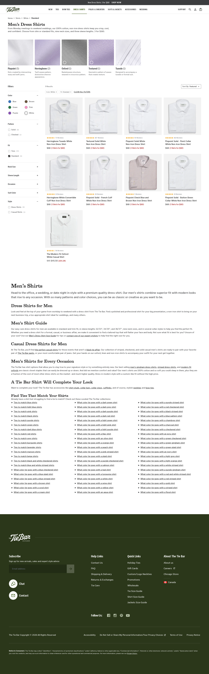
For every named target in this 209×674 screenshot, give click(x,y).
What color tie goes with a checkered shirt (160, 429)
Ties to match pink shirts (25, 411)
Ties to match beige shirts (26, 456)
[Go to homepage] (13, 9)
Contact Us (97, 562)
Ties (57, 9)
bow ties (150, 388)
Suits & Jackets (115, 9)
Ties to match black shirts (26, 416)
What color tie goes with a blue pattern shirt (161, 416)
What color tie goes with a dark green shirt (97, 402)
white (25, 18)
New (50, 9)
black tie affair (93, 349)
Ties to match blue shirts (25, 402)
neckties (137, 388)
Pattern (23, 124)
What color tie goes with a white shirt (95, 478)
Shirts (18, 18)
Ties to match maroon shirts (27, 451)
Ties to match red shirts (25, 434)
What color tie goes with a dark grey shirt (96, 407)
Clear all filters (82, 92)
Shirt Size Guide (135, 596)
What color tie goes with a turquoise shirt (96, 474)
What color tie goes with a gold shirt (157, 483)
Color (23, 95)
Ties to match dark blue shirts (28, 429)
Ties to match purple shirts (26, 420)
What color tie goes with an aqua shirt (95, 492)
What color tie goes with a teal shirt (94, 470)
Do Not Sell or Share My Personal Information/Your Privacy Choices (133, 635)
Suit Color (23, 192)
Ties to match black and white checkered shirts (36, 461)
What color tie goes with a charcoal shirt (159, 425)
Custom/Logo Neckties (139, 574)
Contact (24, 595)
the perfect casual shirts (46, 349)
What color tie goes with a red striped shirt (160, 478)
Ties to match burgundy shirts (28, 443)
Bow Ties (66, 9)
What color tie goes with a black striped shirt (161, 411)
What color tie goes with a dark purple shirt (97, 411)
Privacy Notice (193, 635)
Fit (23, 145)
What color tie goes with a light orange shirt (161, 461)
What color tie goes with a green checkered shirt (163, 438)
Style (23, 201)
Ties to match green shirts (26, 425)
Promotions (133, 579)
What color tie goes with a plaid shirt (94, 456)
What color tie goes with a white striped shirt (161, 465)
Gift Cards (132, 568)
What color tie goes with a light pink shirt (96, 425)
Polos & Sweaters (97, 9)
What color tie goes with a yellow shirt (95, 487)
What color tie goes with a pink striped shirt (97, 451)
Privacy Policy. (132, 653)
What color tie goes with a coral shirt (31, 487)
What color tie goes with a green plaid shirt (160, 447)
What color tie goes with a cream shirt (32, 492)
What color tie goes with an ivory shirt (158, 451)
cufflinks (107, 388)
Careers (169, 568)
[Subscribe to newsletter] (70, 569)
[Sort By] (191, 86)
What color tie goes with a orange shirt (95, 443)
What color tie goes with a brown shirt (32, 483)
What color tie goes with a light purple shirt (97, 429)
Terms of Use (176, 635)
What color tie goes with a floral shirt (158, 492)
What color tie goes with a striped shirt (158, 487)
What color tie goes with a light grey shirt (160, 456)
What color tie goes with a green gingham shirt (162, 443)
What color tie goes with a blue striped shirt (34, 478)
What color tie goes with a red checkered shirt (162, 407)
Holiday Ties (133, 562)
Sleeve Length (23, 175)
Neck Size (23, 166)
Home (10, 18)
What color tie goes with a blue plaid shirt (33, 474)
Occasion (23, 184)
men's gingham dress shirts (143, 367)
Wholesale (132, 585)
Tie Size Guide (134, 591)
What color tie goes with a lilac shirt (94, 434)
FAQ (93, 568)
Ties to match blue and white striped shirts (34, 465)
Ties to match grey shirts (25, 438)
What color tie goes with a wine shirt (94, 483)
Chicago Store (171, 574)
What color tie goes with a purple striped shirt (162, 402)
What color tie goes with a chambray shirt (160, 420)
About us (168, 562)
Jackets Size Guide (137, 602)
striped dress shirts (167, 367)
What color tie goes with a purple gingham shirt (163, 470)
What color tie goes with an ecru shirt (158, 434)
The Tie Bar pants (26, 353)
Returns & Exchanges (102, 579)
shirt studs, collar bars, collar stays (85, 388)
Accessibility (90, 635)
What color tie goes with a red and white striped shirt (165, 474)
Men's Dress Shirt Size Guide (42, 335)
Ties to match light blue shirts (28, 407)
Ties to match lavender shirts (27, 447)
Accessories (130, 9)
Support (182, 9)
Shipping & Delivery (101, 574)
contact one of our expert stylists (82, 335)
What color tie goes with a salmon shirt (95, 465)
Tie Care (95, 585)
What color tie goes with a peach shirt (95, 447)
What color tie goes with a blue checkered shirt (36, 470)
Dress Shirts (79, 9)
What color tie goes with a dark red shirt (96, 416)
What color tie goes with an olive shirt (95, 438)
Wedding (143, 9)
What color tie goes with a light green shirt (97, 420)
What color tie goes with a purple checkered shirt (100, 461)
